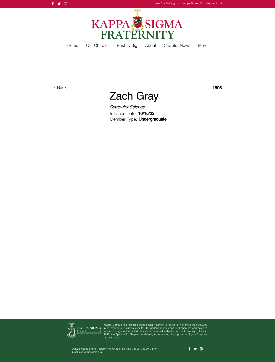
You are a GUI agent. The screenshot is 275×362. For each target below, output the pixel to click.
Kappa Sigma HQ (193, 3)
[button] (97, 45)
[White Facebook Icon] (53, 4)
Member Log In (214, 3)
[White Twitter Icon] (59, 4)
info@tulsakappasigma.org (87, 351)
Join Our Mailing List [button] (167, 3)
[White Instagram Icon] (65, 4)
